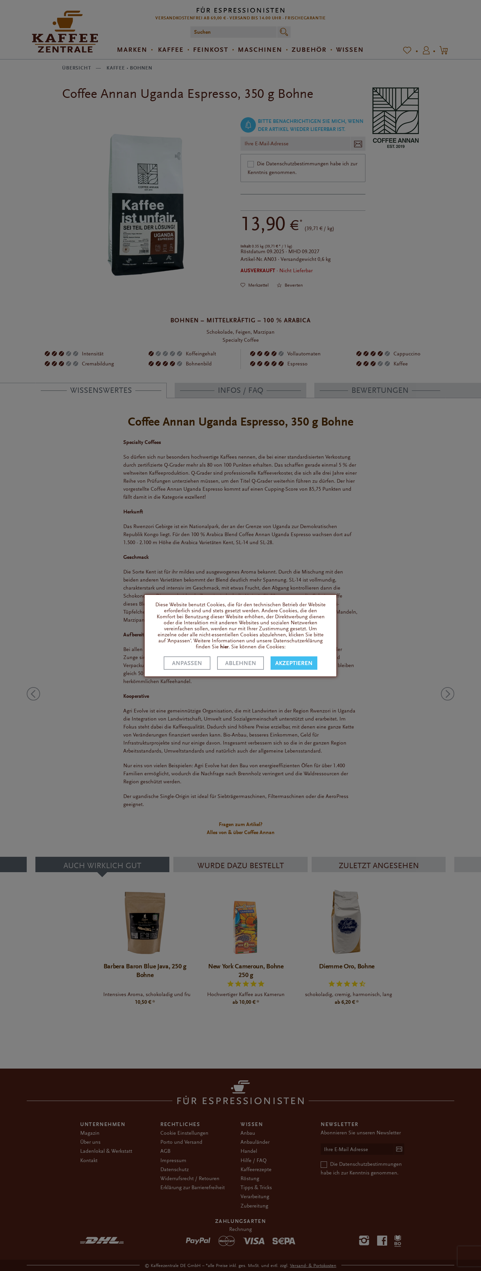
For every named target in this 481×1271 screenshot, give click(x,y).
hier (224, 647)
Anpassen (187, 663)
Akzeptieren (294, 663)
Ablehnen (240, 663)
